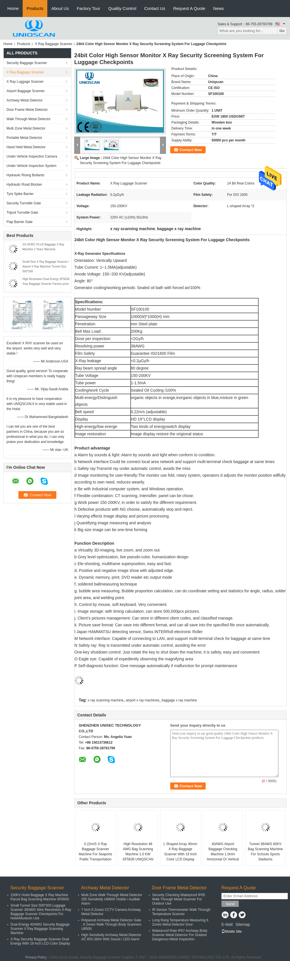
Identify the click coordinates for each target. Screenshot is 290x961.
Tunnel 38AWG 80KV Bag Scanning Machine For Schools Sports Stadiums (265, 851)
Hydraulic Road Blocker (24, 184)
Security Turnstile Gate (24, 203)
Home (13, 8)
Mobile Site (231, 932)
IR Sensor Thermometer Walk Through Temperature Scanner (181, 912)
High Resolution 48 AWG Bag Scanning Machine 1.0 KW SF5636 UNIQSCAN (138, 851)
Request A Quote (189, 8)
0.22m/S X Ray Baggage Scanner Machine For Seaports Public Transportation (95, 851)
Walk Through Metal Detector (28, 119)
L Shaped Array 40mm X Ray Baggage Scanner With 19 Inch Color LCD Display (180, 851)
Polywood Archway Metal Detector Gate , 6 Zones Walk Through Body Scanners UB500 (111, 924)
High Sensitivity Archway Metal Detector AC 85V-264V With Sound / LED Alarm (111, 937)
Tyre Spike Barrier (20, 194)
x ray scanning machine (105, 700)
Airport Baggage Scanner (26, 91)
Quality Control (122, 8)
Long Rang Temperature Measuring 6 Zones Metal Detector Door (180, 922)
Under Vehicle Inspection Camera (32, 156)
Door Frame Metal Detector (27, 110)
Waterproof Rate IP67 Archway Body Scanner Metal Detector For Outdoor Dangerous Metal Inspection (179, 935)
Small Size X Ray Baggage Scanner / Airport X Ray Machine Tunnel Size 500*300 (45, 266)
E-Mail (227, 924)
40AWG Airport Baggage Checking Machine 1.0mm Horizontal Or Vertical (223, 851)
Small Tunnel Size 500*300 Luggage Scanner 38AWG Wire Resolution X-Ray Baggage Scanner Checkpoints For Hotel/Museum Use (40, 911)
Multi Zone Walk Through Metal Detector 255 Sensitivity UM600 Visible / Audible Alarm (111, 899)
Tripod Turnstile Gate (22, 213)
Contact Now (191, 150)
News (218, 8)
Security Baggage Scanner (27, 63)
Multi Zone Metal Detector (26, 128)
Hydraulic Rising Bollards (25, 175)
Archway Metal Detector (24, 100)
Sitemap (242, 924)
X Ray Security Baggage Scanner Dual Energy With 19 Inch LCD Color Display (40, 941)
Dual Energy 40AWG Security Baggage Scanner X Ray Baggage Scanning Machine (40, 928)
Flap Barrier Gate (20, 222)
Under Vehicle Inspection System (31, 166)
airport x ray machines (142, 700)
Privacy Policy (36, 957)
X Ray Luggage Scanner (25, 82)
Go (282, 31)
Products (35, 8)
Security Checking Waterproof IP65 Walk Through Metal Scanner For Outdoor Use (178, 899)
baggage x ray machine (179, 700)
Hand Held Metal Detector (26, 147)
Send (230, 904)
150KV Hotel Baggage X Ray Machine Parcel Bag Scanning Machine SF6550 (39, 897)
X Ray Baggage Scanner (53, 44)
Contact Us (154, 8)
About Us (60, 8)
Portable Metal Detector (24, 138)
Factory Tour (88, 8)
